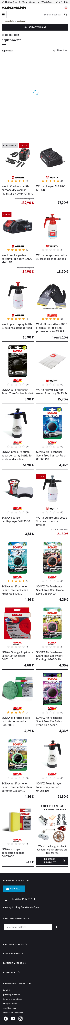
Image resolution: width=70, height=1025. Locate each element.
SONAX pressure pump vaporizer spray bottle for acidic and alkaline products (17, 457)
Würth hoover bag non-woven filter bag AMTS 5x (51, 391)
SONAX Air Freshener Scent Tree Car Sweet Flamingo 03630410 (49, 655)
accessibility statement (13, 1012)
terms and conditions (12, 999)
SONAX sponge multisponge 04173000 (16, 519)
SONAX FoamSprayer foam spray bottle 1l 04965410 (49, 787)
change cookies (10, 1003)
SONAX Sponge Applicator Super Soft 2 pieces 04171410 (17, 655)
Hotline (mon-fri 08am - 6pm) (20, 2)
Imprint (6, 990)
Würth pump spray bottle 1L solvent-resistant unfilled (51, 521)
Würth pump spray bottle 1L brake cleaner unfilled (51, 257)
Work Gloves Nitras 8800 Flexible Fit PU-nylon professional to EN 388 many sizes (51, 329)
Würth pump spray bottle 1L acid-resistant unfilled (17, 326)
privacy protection (11, 994)
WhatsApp (46, 2)
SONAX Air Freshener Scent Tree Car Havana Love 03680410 (50, 590)
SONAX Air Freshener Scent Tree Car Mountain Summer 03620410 (17, 787)
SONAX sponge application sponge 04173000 (13, 852)
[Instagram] (20, 1019)
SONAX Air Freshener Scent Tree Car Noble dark (17, 391)
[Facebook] (5, 1019)
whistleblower (9, 1007)
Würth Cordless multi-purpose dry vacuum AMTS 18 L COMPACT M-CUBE (17, 191)
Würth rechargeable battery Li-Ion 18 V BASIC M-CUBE (17, 258)
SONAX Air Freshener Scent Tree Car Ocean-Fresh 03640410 (15, 590)
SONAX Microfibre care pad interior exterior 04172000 (16, 721)
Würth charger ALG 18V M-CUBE (50, 188)
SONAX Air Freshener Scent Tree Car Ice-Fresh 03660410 (51, 455)
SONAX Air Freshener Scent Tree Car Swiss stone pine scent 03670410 (49, 723)
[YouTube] (13, 1019)
